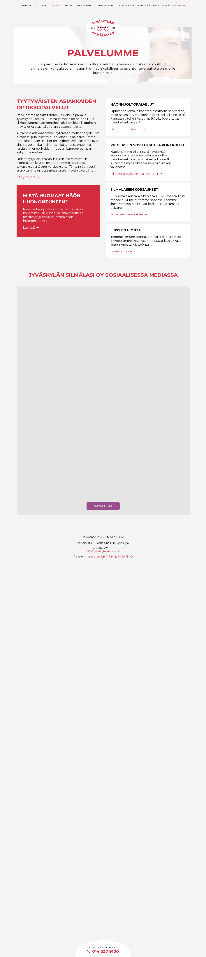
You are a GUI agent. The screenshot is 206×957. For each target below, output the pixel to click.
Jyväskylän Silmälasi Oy (103, 29)
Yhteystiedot (125, 5)
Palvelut (55, 5)
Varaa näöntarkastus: (161, 5)
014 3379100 (106, 918)
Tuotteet (40, 5)
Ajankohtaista (104, 5)
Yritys (68, 5)
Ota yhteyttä (28, 177)
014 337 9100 (103, 951)
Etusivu (26, 5)
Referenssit (83, 5)
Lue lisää (31, 227)
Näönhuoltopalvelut (132, 104)
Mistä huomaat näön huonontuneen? (55, 198)
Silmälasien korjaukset (134, 190)
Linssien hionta (125, 230)
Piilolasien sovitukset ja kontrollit (147, 145)
